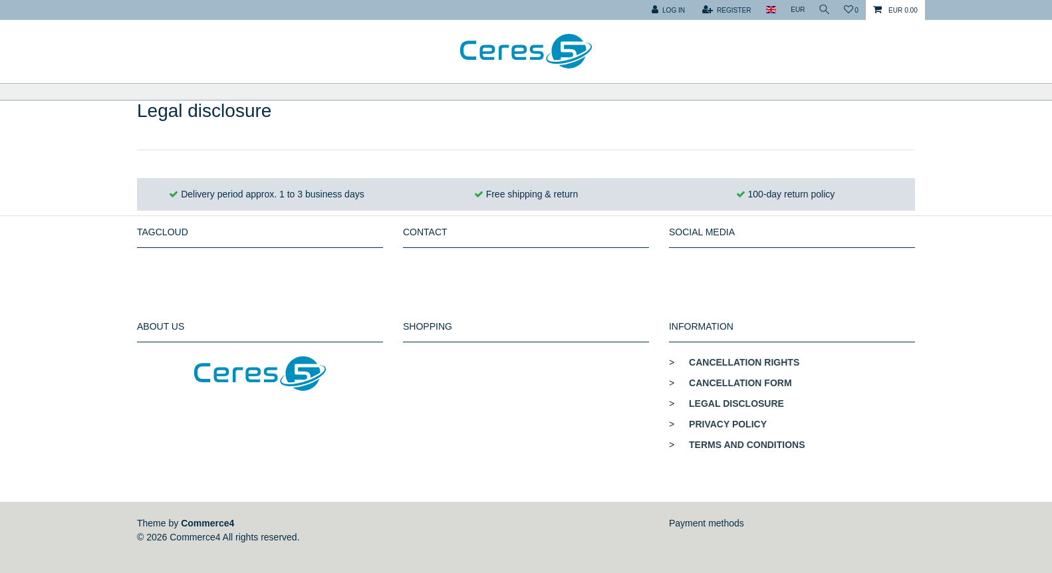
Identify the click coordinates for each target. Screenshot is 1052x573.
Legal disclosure (736, 403)
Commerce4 (207, 523)
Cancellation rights (744, 362)
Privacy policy (728, 424)
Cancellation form (740, 383)
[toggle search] (822, 10)
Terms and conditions (747, 444)
